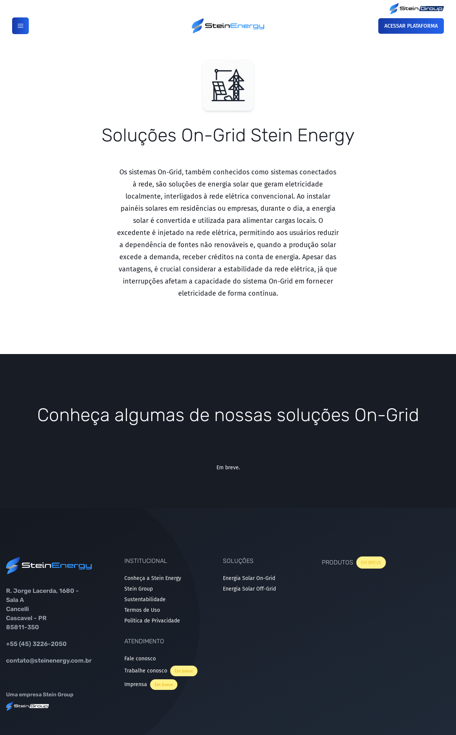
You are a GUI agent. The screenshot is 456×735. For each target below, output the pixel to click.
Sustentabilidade (145, 599)
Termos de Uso (142, 610)
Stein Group (138, 589)
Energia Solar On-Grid (249, 578)
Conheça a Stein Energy (152, 578)
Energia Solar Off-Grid (249, 589)
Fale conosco (140, 658)
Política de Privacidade (152, 620)
